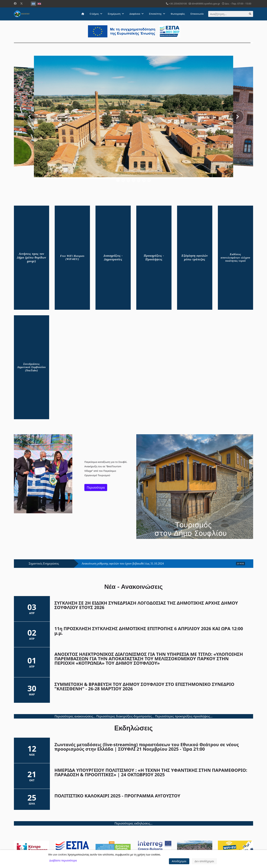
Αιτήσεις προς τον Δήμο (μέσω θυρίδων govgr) (31, 257)
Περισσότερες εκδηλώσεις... (133, 823)
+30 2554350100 (178, 3)
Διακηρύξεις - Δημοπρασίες (113, 257)
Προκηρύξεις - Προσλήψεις (154, 257)
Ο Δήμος (94, 13)
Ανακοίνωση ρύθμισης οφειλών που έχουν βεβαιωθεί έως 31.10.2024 (123, 563)
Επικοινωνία (197, 13)
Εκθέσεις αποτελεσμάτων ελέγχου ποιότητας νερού (235, 257)
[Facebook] (15, 3)
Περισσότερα (96, 487)
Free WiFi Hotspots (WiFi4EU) (72, 258)
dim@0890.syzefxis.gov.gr (206, 3)
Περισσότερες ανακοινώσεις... (75, 716)
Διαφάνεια (134, 13)
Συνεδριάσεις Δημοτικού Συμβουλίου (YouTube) (31, 367)
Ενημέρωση (114, 13)
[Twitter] (21, 3)
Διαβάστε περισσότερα (63, 860)
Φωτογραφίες (178, 13)
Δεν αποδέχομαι (204, 861)
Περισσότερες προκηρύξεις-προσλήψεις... (183, 716)
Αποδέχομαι (179, 861)
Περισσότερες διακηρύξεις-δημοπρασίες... (125, 716)
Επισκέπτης (155, 13)
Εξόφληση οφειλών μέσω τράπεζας (195, 257)
